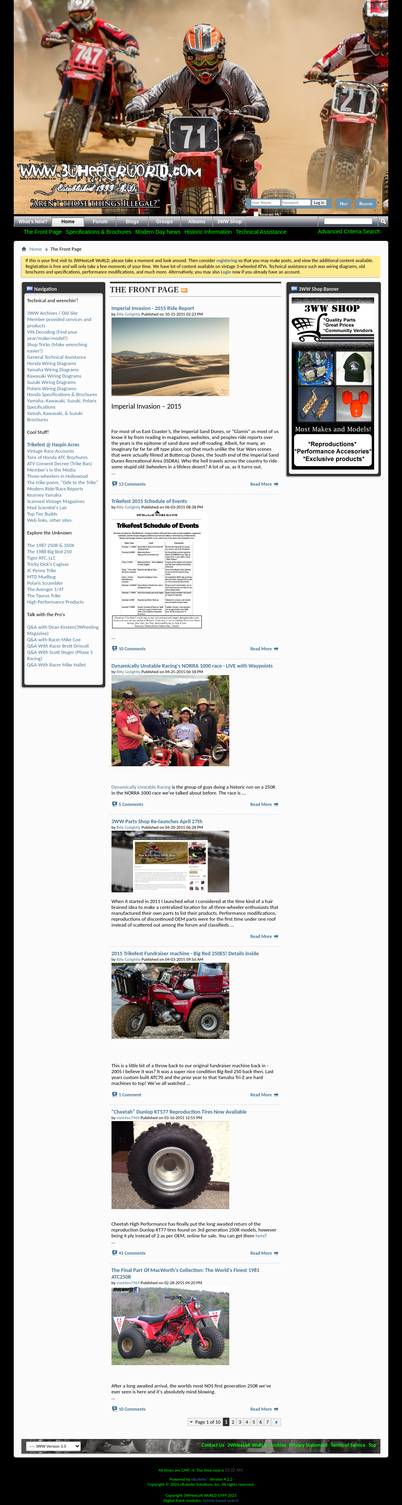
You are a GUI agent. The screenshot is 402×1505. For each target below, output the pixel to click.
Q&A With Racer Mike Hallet (56, 665)
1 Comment (130, 1095)
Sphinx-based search (221, 1500)
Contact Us (212, 1445)
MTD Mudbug (41, 577)
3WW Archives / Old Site (52, 313)
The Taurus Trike (43, 595)
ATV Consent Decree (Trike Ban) (59, 463)
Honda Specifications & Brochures (62, 394)
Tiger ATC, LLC (41, 558)
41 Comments (132, 1253)
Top (372, 1445)
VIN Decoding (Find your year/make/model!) (52, 335)
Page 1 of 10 (208, 1422)
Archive (278, 1445)
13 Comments (132, 484)
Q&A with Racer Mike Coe (53, 639)
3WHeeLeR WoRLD (247, 1445)
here (260, 1236)
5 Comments (131, 804)
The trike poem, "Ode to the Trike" (62, 482)
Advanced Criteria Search (349, 231)
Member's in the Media (51, 470)
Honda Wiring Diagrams (51, 363)
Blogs (132, 221)
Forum (100, 221)
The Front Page (43, 232)
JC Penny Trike (41, 570)
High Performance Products (55, 602)
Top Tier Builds (42, 514)
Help (343, 203)
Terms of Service (348, 1445)
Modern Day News (158, 232)
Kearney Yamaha (44, 495)
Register (366, 203)
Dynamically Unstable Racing (141, 787)
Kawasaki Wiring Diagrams (54, 376)
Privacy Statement (308, 1445)
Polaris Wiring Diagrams (51, 388)
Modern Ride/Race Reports (55, 489)
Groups (164, 221)
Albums (196, 221)
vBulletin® (200, 1479)
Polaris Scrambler (45, 583)
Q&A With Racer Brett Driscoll (58, 646)
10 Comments (132, 649)
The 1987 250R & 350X (50, 545)
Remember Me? (267, 214)
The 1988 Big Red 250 (49, 551)
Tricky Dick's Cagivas (48, 564)
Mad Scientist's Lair (47, 507)
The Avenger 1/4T (45, 589)
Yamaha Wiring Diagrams (53, 370)
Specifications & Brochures (98, 232)
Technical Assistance (261, 232)
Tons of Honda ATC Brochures (57, 457)
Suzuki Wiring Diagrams (51, 382)
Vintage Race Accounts (50, 451)
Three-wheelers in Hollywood (57, 476)
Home (68, 221)
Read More (265, 484)
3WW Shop (229, 221)
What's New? (33, 221)
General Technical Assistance (56, 357)
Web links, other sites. (50, 520)
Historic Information (208, 232)
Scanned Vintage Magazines (55, 501)
